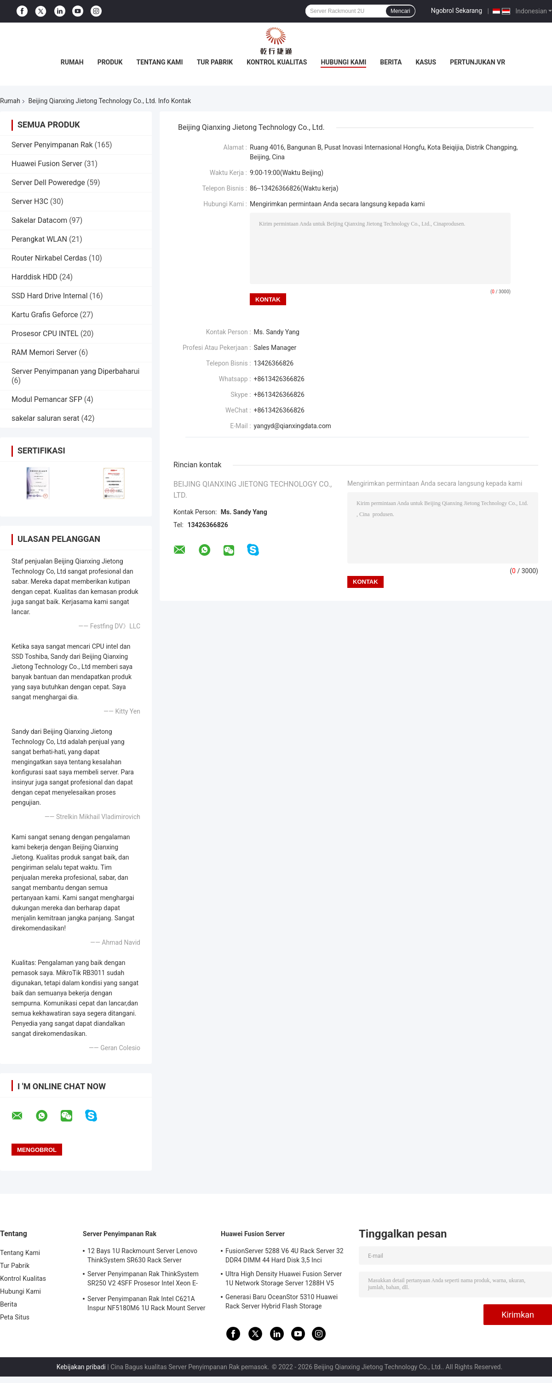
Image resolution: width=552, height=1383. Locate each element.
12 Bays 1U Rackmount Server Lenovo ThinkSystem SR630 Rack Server (142, 1255)
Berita (391, 62)
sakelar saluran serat (45, 418)
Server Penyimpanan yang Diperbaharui (75, 371)
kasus (425, 62)
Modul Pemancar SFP (47, 399)
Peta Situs (14, 1317)
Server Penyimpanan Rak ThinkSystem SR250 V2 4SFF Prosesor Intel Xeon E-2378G (143, 1280)
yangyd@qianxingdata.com (292, 426)
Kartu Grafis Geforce (45, 314)
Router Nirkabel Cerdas (49, 258)
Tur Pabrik (215, 62)
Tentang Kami (160, 62)
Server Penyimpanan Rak (52, 144)
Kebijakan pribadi (81, 1367)
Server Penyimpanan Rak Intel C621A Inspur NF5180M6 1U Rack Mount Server (146, 1303)
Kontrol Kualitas (277, 62)
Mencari (400, 11)
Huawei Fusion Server (47, 163)
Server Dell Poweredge (48, 182)
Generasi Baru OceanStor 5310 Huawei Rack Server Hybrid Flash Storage (281, 1301)
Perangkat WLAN (39, 239)
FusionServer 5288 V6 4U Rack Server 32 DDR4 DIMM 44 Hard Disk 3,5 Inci (284, 1255)
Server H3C (30, 201)
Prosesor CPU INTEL (45, 333)
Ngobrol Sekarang (456, 10)
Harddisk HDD (35, 277)
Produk (110, 62)
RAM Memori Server (44, 352)
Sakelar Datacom (39, 220)
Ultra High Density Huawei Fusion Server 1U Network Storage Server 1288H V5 (283, 1278)
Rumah (72, 62)
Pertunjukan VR (477, 62)
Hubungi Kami (343, 62)
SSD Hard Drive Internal (50, 295)
